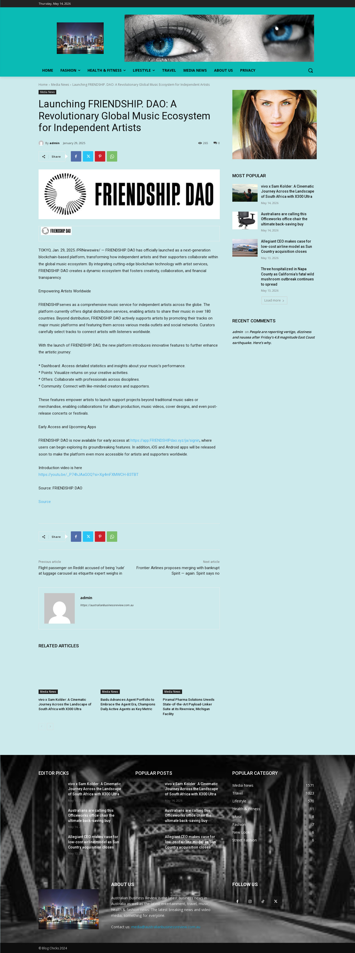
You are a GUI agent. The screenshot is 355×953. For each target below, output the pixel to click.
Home (43, 84)
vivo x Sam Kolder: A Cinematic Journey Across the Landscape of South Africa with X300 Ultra (65, 704)
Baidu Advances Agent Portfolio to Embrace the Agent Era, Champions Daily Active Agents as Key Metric (128, 704)
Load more (274, 300)
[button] (310, 70)
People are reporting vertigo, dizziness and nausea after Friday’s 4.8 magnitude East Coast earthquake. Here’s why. (273, 337)
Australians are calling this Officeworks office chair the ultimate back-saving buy (284, 219)
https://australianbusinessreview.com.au (106, 605)
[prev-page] (42, 726)
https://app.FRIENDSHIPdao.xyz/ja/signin (165, 440)
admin (54, 143)
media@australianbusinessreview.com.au (165, 926)
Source (45, 501)
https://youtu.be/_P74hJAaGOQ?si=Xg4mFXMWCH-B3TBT (89, 474)
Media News (60, 84)
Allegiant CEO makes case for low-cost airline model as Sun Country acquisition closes (286, 246)
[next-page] (50, 726)
